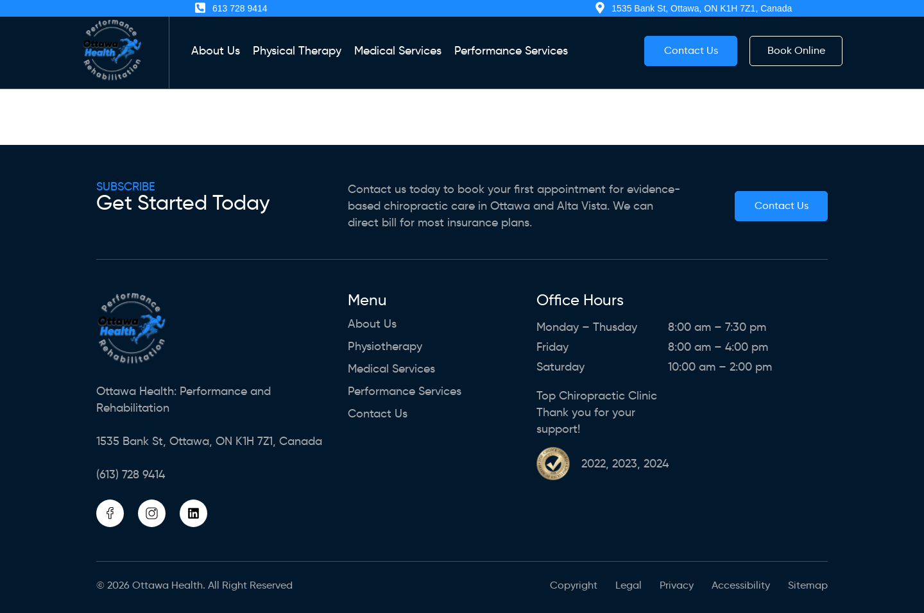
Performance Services (511, 51)
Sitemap (808, 585)
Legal (628, 585)
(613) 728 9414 (130, 474)
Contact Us (377, 414)
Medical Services (397, 51)
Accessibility (741, 585)
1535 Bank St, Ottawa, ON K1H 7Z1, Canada (209, 441)
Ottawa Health (167, 585)
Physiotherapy (385, 346)
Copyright (573, 585)
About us (215, 51)
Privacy (677, 585)
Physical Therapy (297, 51)
